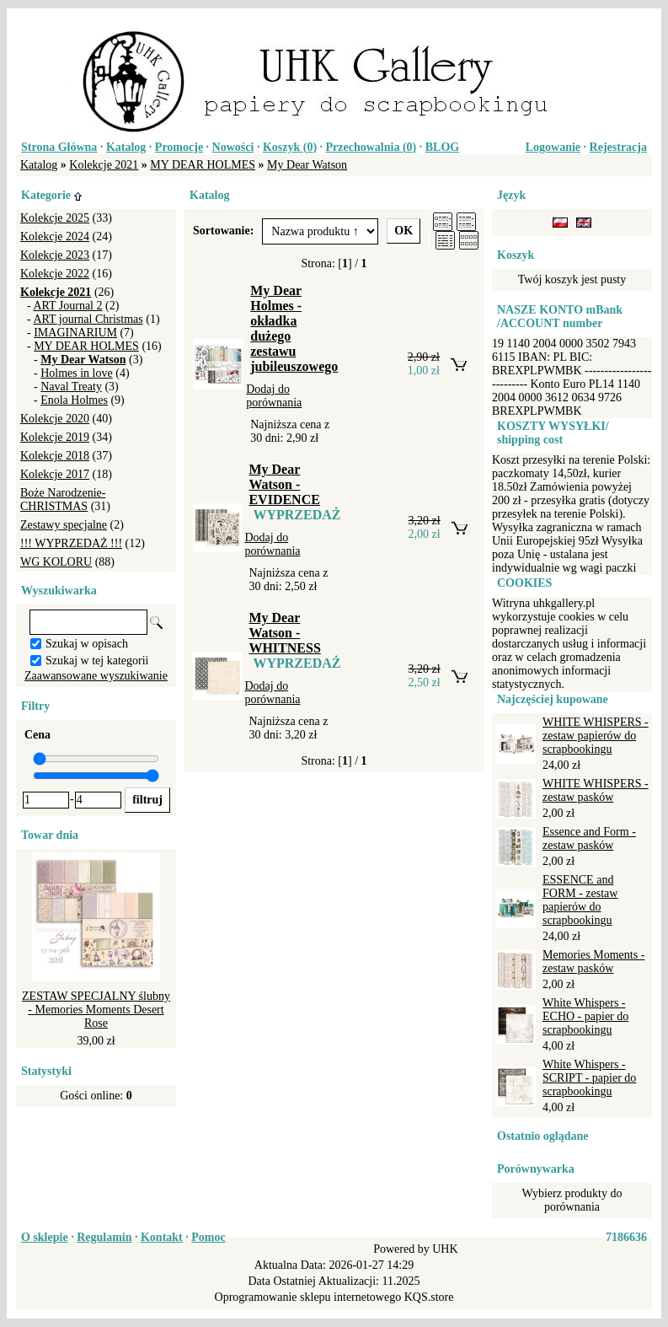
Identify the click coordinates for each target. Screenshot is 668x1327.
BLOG (442, 147)
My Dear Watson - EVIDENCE (283, 484)
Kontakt (162, 1237)
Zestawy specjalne (63, 524)
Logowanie (553, 147)
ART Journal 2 (67, 305)
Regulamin (104, 1237)
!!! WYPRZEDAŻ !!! (71, 543)
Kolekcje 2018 (54, 455)
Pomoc (208, 1237)
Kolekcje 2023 (54, 255)
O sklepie (44, 1237)
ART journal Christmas (87, 319)
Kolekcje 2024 (54, 236)
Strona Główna (59, 147)
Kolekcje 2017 (54, 474)
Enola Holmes (74, 400)
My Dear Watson (307, 164)
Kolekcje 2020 (54, 418)
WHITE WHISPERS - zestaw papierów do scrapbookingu (595, 735)
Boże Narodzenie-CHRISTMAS (62, 499)
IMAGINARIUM (75, 332)
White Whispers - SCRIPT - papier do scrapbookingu (589, 1078)
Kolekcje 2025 (54, 218)
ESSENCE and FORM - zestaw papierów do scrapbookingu (579, 900)
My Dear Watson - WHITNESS (284, 632)
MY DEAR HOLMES (202, 164)
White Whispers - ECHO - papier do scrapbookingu (585, 1016)
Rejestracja (618, 147)
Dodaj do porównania (274, 396)
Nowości (233, 147)
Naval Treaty (71, 386)
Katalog (126, 147)
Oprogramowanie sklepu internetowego (308, 1297)
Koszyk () (290, 147)
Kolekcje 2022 (54, 273)
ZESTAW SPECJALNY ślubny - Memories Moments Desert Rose (96, 1009)
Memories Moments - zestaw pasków (593, 961)
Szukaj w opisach (86, 643)
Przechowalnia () (371, 147)
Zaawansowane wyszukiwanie (96, 675)
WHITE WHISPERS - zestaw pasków (595, 790)
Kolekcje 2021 (103, 164)
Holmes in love (76, 373)
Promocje (179, 147)
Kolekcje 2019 (54, 437)
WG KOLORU (56, 562)
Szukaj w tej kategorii (96, 660)
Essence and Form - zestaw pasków (589, 838)
